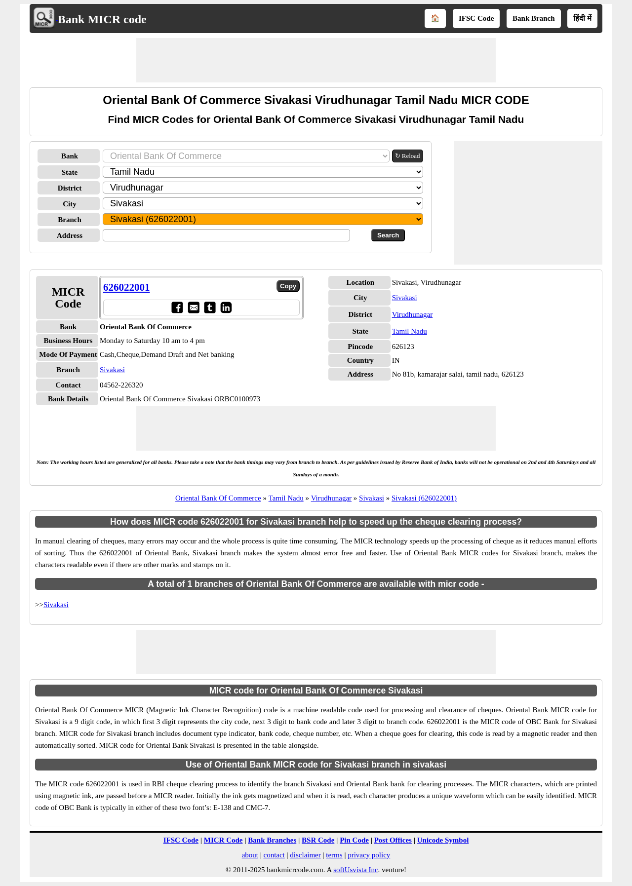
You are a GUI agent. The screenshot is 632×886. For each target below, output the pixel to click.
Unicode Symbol (443, 840)
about (250, 855)
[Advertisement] (316, 60)
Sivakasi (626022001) (424, 498)
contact (273, 855)
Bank (69, 156)
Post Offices (393, 840)
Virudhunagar (412, 314)
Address (69, 235)
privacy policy (369, 855)
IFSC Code (476, 18)
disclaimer (305, 855)
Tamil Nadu (409, 331)
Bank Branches (272, 840)
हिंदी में (582, 18)
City (70, 204)
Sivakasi (112, 370)
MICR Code (223, 840)
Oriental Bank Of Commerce (218, 498)
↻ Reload (407, 155)
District (69, 188)
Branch (69, 220)
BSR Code (318, 840)
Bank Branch (533, 18)
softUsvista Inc (355, 870)
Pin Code (354, 840)
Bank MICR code (102, 19)
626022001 (126, 287)
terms (334, 855)
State (70, 172)
